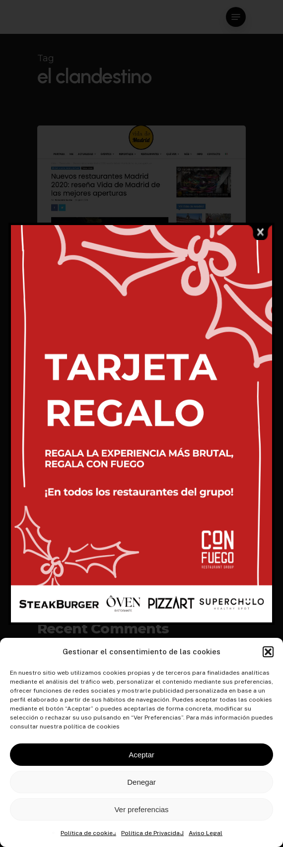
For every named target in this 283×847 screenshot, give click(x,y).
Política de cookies (88, 833)
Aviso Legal (205, 833)
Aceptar (141, 754)
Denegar (141, 782)
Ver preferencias (141, 809)
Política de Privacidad (152, 833)
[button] (268, 652)
